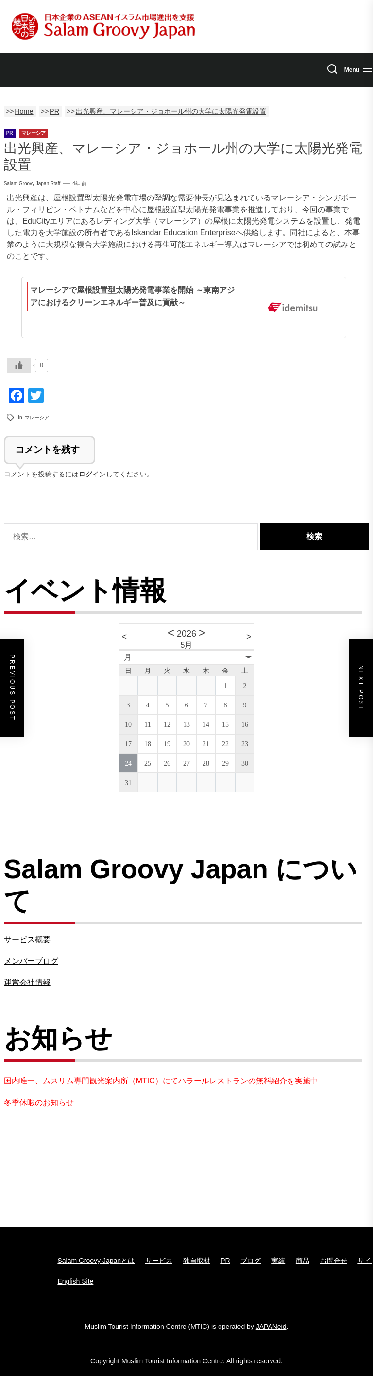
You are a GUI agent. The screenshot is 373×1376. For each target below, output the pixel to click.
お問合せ (333, 1260)
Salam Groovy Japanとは (96, 1260)
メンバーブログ (31, 961)
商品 (302, 1260)
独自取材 (196, 1260)
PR (225, 1260)
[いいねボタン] (19, 365)
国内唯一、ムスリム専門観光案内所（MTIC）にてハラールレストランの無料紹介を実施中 (161, 1081)
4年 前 (79, 183)
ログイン (92, 474)
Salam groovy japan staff (32, 183)
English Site (75, 1281)
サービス (158, 1260)
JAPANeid (271, 1326)
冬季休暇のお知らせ (39, 1102)
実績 (278, 1260)
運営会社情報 (27, 982)
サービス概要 (27, 939)
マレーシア (37, 417)
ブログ (250, 1260)
